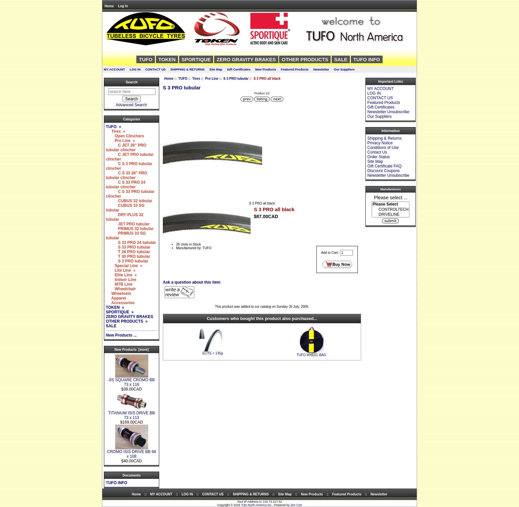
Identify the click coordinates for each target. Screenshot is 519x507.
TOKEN (166, 59)
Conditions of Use (383, 147)
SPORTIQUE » (120, 312)
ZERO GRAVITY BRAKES (246, 59)
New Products (265, 69)
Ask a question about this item (191, 282)
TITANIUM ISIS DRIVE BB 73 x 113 (131, 413)
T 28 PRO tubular (128, 252)
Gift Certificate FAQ (384, 166)
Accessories (120, 302)
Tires (196, 78)
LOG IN (135, 69)
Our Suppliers (344, 69)
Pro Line (211, 78)
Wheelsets (118, 293)
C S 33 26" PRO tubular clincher (126, 175)
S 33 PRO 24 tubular (131, 242)
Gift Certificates (239, 69)
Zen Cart (296, 505)
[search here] (132, 91)
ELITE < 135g (213, 353)
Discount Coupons (383, 170)
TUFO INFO (366, 59)
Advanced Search (131, 105)
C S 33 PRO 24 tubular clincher (125, 184)
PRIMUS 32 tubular (130, 228)
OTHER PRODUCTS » (127, 321)
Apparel (116, 298)
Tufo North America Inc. (256, 505)
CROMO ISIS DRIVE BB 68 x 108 (131, 452)
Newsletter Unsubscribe (388, 112)
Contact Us (377, 152)
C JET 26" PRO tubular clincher (126, 147)
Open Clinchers (125, 136)
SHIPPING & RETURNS (187, 69)
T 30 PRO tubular (128, 256)
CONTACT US (155, 69)
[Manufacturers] (390, 209)
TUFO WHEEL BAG (311, 355)
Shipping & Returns (384, 138)
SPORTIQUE (196, 59)
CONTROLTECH (390, 209)
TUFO (182, 78)
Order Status (378, 157)
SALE (341, 59)
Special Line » (124, 265)
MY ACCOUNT (114, 69)
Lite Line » (120, 270)
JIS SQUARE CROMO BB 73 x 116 (131, 380)
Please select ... (391, 197)
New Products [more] (132, 349)
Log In (123, 6)
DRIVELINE (390, 214)
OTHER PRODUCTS (305, 59)
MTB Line (119, 284)
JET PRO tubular (128, 224)
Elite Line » (121, 275)
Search (131, 82)
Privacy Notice (380, 143)
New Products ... (121, 335)
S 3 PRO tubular (236, 78)
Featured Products (294, 69)
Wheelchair (121, 289)
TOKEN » (115, 307)
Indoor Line (121, 279)
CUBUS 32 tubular (129, 201)
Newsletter (321, 69)
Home (109, 6)
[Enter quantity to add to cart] (346, 252)
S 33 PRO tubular (128, 247)
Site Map (215, 69)
